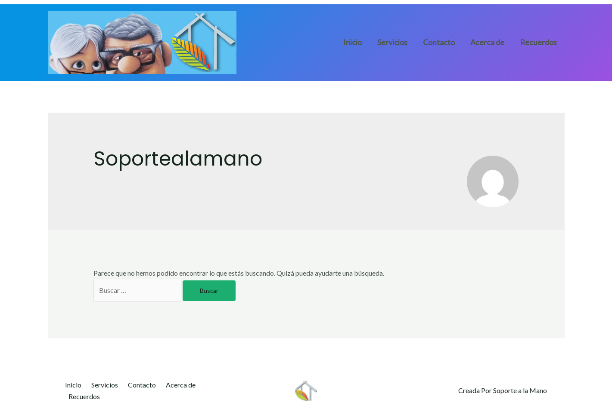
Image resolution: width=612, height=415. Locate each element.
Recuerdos (538, 42)
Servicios (392, 42)
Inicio (352, 42)
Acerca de (487, 42)
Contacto (439, 42)
